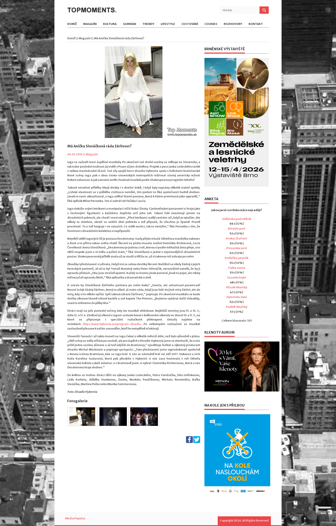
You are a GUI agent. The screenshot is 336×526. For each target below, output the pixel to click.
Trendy (148, 24)
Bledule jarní (236, 228)
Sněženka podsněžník (236, 219)
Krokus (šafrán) (236, 238)
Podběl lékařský (236, 307)
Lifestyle (168, 24)
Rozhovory (233, 24)
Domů (72, 24)
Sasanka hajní (236, 277)
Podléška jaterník (236, 258)
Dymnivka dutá (236, 297)
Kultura (110, 24)
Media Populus (75, 518)
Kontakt (256, 24)
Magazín (90, 24)
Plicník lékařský (236, 287)
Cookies (210, 24)
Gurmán (129, 24)
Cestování (190, 24)
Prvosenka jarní (236, 248)
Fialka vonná (236, 268)
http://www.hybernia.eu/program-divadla (112, 324)
